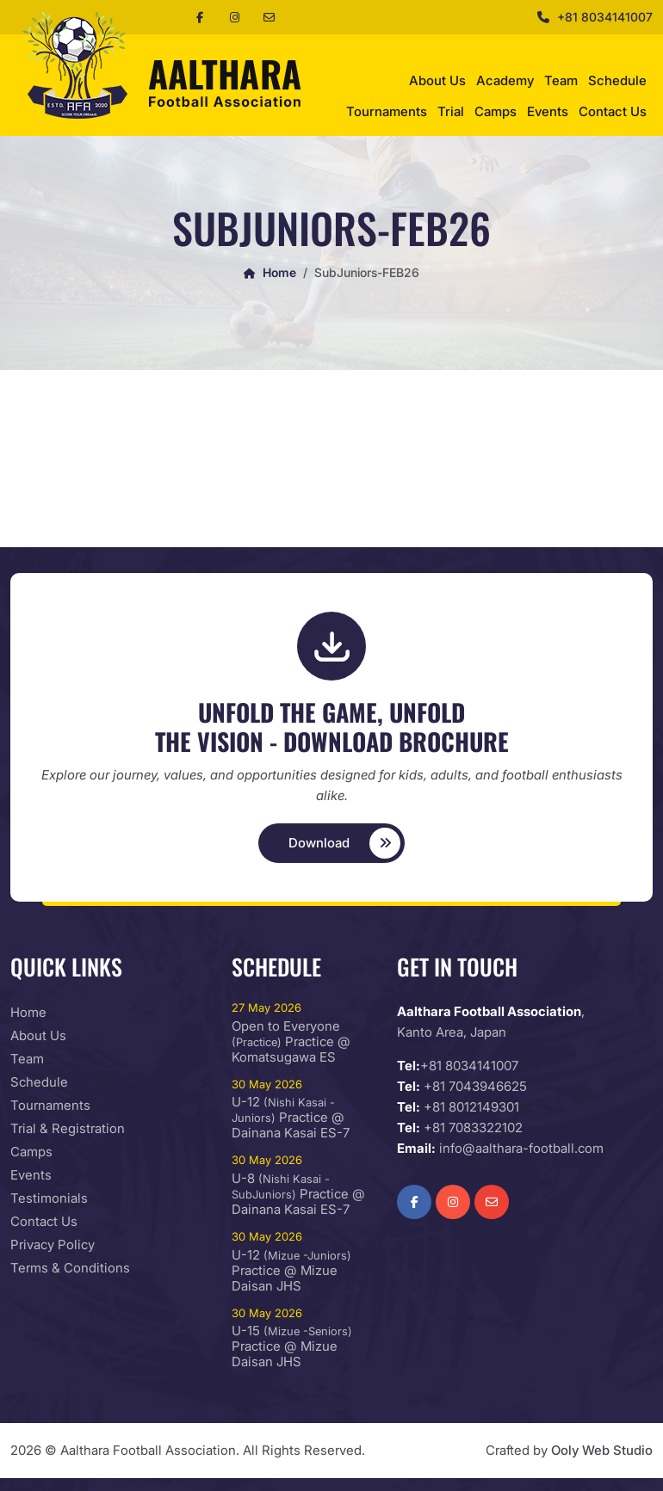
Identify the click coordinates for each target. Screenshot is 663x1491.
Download (344, 843)
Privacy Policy (52, 1244)
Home (270, 272)
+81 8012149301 (471, 1107)
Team (561, 80)
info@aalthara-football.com (521, 1148)
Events (547, 111)
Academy (505, 80)
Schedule (617, 80)
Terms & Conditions (70, 1268)
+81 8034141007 (605, 16)
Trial (450, 111)
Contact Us (613, 111)
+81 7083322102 (473, 1127)
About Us (437, 80)
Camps (495, 111)
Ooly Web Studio (602, 1450)
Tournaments (386, 111)
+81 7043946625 (475, 1086)
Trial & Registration (67, 1128)
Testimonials (49, 1198)
